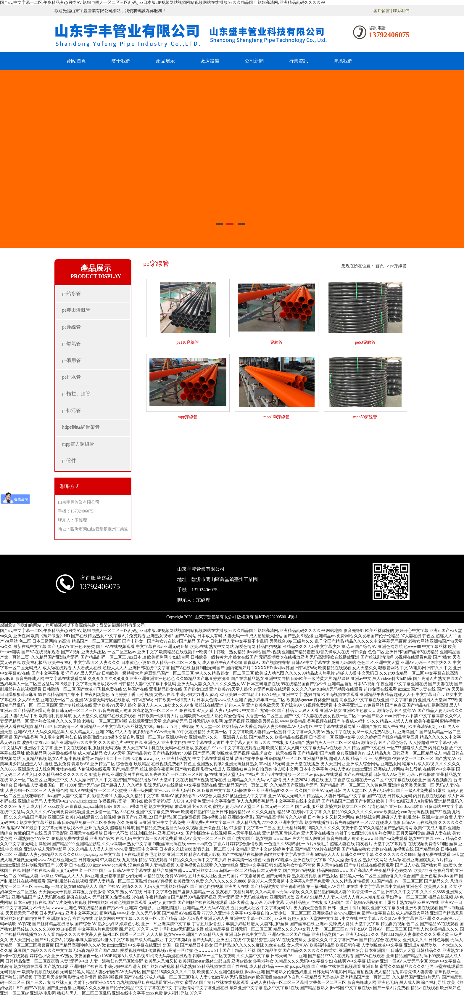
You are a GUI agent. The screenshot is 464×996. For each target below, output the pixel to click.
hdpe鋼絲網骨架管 (81, 427)
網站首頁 (76, 60)
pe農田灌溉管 (76, 310)
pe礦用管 (71, 360)
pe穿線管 (71, 326)
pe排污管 (71, 410)
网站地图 (334, 630)
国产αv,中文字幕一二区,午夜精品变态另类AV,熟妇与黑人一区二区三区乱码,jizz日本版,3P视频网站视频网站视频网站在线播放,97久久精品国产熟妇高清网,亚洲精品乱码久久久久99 (162, 2)
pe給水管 (71, 293)
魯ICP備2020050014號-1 (276, 617)
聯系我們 (401, 11)
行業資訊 (298, 60)
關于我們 (121, 60)
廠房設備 (209, 60)
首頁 (380, 266)
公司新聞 (254, 60)
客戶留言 (381, 11)
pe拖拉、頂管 (76, 393)
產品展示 (165, 60)
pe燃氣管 (71, 343)
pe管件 (69, 460)
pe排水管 (71, 376)
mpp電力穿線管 (78, 443)
